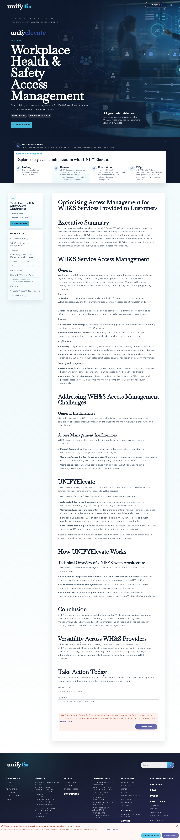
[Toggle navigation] (171, 5)
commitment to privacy (109, 829)
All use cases (21, 124)
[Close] (177, 825)
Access (23, 19)
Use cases (51, 19)
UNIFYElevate (36, 19)
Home (13, 19)
